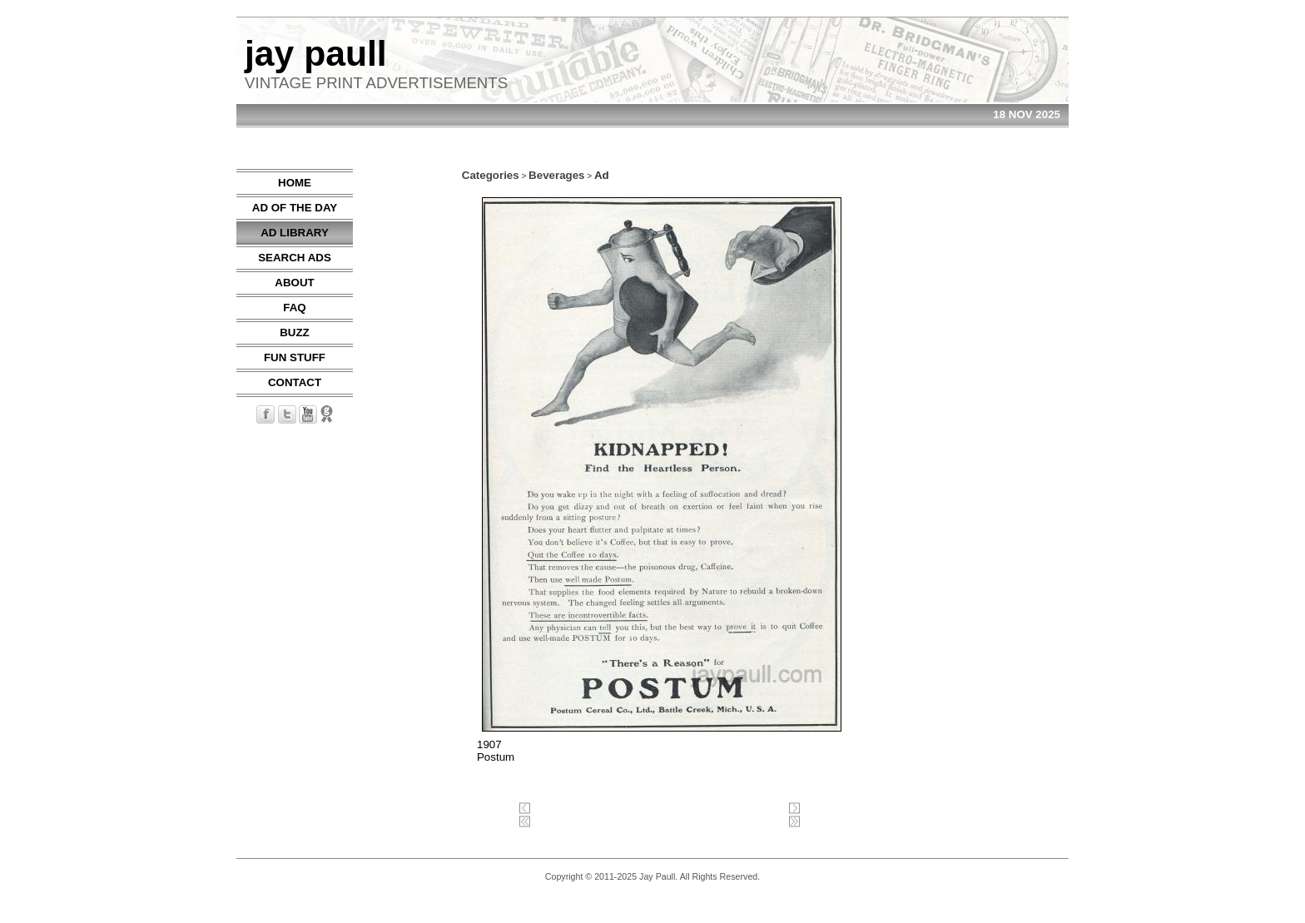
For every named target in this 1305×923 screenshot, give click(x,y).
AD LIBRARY (295, 232)
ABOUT (294, 282)
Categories (490, 175)
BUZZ (295, 332)
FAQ (294, 307)
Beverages (556, 175)
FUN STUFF (294, 357)
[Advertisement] (1019, 418)
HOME (294, 182)
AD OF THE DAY (294, 207)
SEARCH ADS (294, 257)
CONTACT (294, 382)
